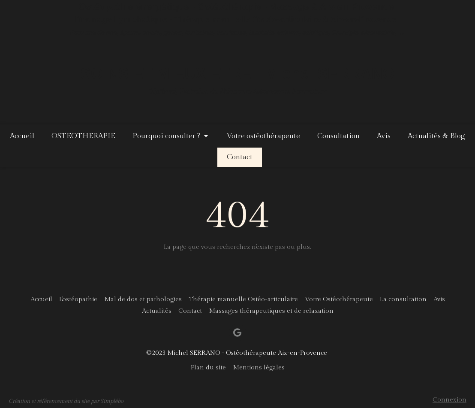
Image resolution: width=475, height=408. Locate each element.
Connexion (449, 399)
